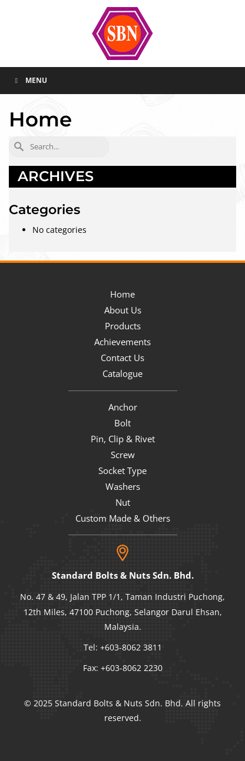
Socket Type (122, 470)
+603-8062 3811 (131, 647)
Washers (122, 486)
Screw (123, 454)
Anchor (122, 407)
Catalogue (122, 373)
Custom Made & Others (122, 518)
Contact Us (122, 357)
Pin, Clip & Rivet (123, 439)
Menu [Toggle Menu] (29, 80)
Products (123, 326)
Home (122, 294)
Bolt (122, 423)
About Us (122, 310)
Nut (122, 502)
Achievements (122, 342)
